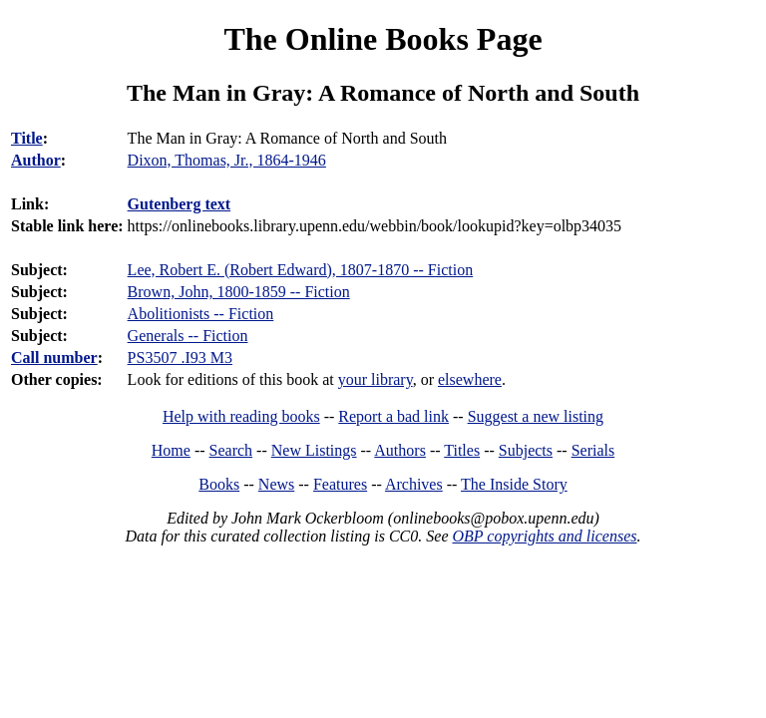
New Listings (314, 450)
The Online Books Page (382, 39)
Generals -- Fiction (188, 335)
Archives (414, 484)
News (276, 484)
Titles (462, 450)
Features (340, 484)
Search (231, 450)
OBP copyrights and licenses (544, 536)
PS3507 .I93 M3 (180, 357)
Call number (54, 357)
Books (218, 484)
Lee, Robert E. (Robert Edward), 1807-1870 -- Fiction (301, 269)
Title (27, 138)
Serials (593, 450)
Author (36, 160)
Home (171, 450)
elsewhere (470, 379)
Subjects (526, 450)
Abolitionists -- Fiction (201, 313)
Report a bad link (393, 416)
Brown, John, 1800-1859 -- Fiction (239, 291)
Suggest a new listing (535, 416)
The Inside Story (514, 484)
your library (375, 379)
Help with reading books (241, 416)
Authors (400, 450)
